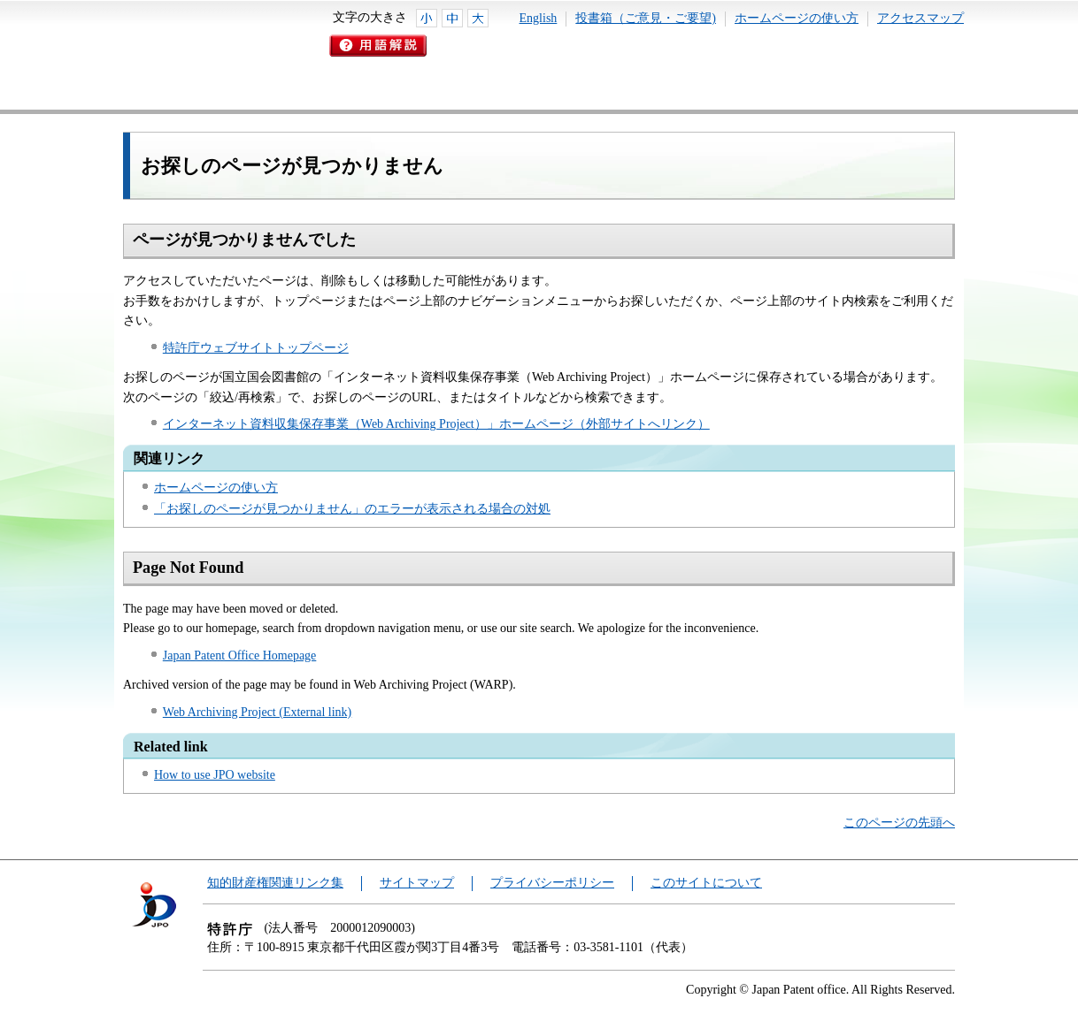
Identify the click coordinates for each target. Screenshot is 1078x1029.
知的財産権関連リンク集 (275, 882)
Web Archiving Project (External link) (257, 712)
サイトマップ (417, 882)
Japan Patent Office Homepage (240, 655)
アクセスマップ (920, 18)
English (539, 18)
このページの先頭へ (899, 822)
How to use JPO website (214, 774)
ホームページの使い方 (797, 18)
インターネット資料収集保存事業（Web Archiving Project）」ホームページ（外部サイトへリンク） (436, 424)
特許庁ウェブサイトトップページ (256, 347)
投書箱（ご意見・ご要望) (645, 18)
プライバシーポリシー (552, 882)
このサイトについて (706, 882)
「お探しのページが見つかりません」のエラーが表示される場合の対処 (352, 508)
